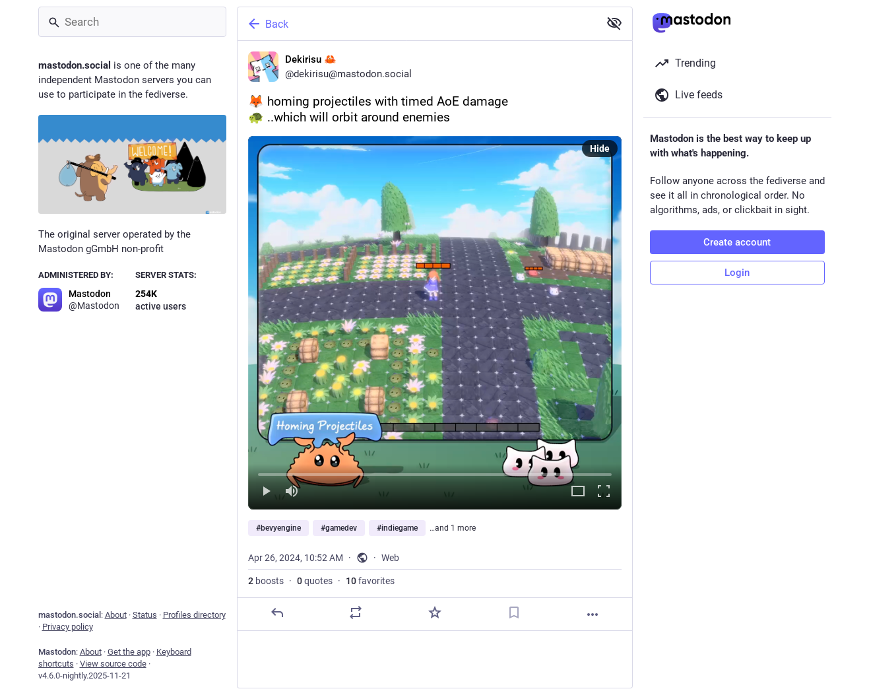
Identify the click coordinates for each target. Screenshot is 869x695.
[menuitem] (435, 323)
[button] (435, 323)
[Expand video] (578, 492)
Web (390, 557)
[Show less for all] (614, 23)
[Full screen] (604, 492)
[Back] (417, 23)
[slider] (435, 472)
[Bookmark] (513, 612)
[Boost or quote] (356, 612)
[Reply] (276, 612)
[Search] (132, 22)
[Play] (266, 492)
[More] (592, 614)
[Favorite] (434, 612)
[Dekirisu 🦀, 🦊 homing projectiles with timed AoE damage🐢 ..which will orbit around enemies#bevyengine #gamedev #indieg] (435, 336)
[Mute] (291, 492)
